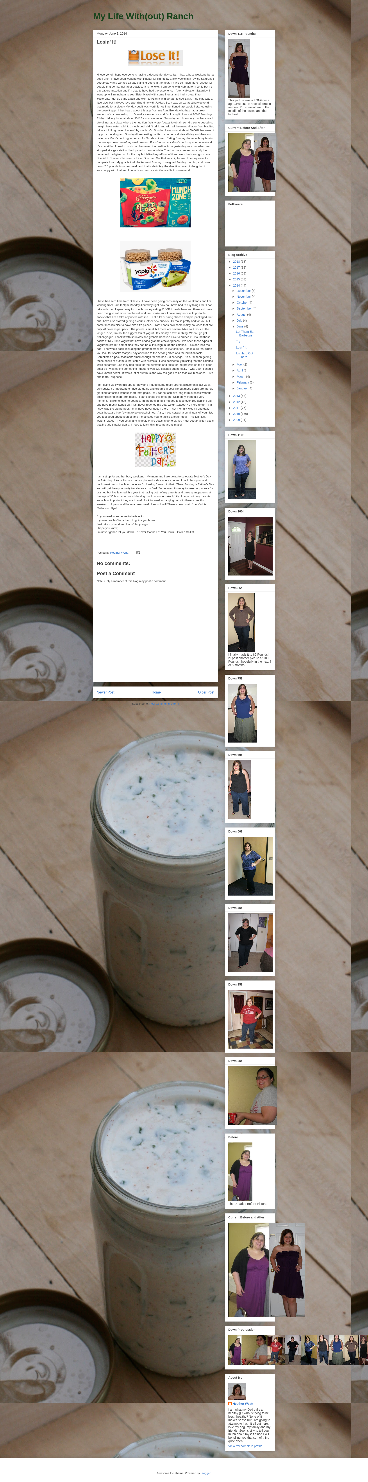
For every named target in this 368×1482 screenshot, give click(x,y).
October (242, 302)
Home (156, 692)
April (240, 370)
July (240, 320)
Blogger (205, 1473)
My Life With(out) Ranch (143, 16)
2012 (237, 402)
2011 (237, 408)
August (242, 314)
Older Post (206, 692)
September (244, 308)
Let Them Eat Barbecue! (245, 333)
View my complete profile (245, 1446)
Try (238, 341)
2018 (237, 261)
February (243, 382)
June (240, 326)
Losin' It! (241, 347)
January (242, 388)
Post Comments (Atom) (164, 703)
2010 (237, 413)
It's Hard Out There (244, 355)
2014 (237, 285)
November (244, 296)
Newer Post (105, 692)
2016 (237, 273)
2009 (237, 420)
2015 (237, 279)
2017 (237, 267)
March (241, 376)
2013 (237, 396)
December (244, 290)
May (240, 364)
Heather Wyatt (243, 1403)
